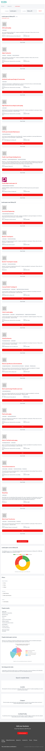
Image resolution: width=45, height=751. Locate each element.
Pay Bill (3, 741)
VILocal (2, 6)
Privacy (35, 740)
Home (3, 740)
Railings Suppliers (5, 621)
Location (24, 11)
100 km (4, 587)
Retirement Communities (7, 612)
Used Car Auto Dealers (6, 619)
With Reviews (6, 593)
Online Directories (10, 740)
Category (7, 11)
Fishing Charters (5, 626)
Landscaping (5, 601)
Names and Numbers (11, 746)
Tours (3, 617)
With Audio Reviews (7, 595)
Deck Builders (5, 624)
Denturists (4, 616)
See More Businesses (22, 541)
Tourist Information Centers (7, 622)
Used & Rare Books (6, 627)
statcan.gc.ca (10, 551)
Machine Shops (5, 614)
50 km (4, 585)
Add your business (22, 733)
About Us (18, 740)
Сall (22, 39)
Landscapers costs (5, 18)
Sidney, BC (10, 6)
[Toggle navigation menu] (43, 2)
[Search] (40, 11)
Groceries (4, 631)
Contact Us (25, 740)
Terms (30, 740)
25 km (4, 583)
